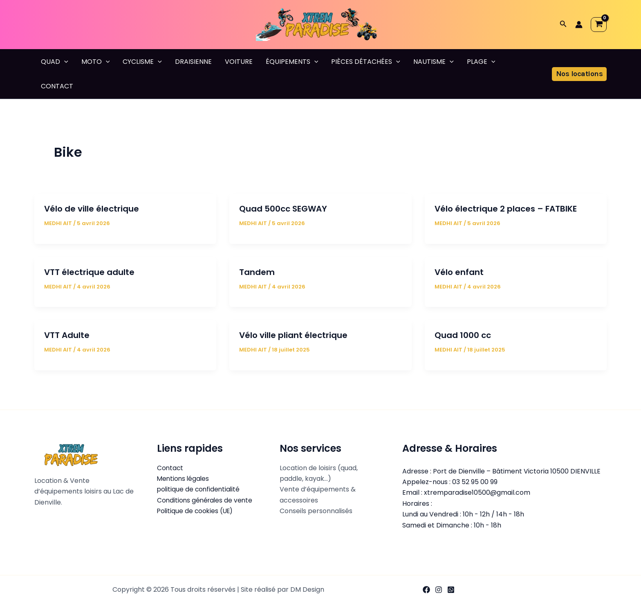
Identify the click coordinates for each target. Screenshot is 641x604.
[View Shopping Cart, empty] (599, 24)
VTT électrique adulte (89, 272)
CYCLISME (142, 62)
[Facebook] (426, 589)
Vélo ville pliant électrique (293, 335)
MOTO (95, 62)
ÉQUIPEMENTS (292, 62)
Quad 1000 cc (463, 335)
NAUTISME (433, 62)
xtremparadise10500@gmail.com (477, 492)
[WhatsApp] (451, 589)
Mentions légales (184, 478)
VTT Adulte (67, 335)
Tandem (257, 272)
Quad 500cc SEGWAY (283, 208)
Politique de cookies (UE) (196, 511)
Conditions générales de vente (206, 500)
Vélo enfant (459, 272)
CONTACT (57, 86)
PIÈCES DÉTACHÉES (365, 62)
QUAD (54, 62)
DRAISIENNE (193, 61)
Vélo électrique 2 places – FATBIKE (506, 208)
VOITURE (239, 61)
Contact (170, 468)
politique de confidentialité (199, 489)
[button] (563, 24)
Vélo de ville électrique (91, 208)
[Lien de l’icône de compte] (579, 24)
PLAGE (481, 62)
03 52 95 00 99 (475, 482)
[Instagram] (438, 589)
